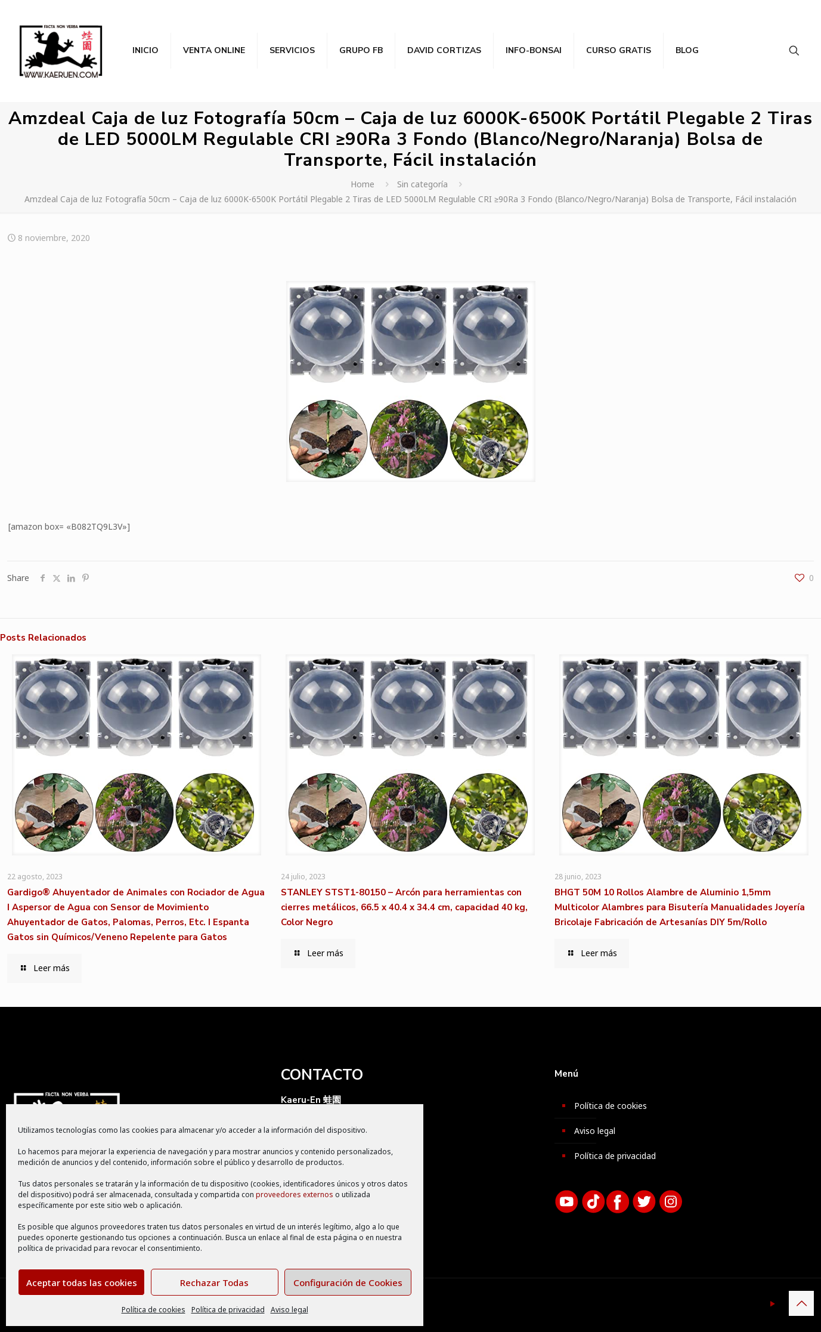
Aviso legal (289, 1310)
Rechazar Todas (214, 1282)
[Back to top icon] (801, 1303)
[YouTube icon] (772, 1303)
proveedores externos (294, 1194)
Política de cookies (153, 1310)
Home (362, 184)
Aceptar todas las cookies (81, 1282)
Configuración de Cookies (347, 1282)
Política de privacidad (228, 1310)
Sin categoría (422, 184)
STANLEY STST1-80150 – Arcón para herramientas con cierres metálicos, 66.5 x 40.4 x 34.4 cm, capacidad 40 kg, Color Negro (404, 907)
